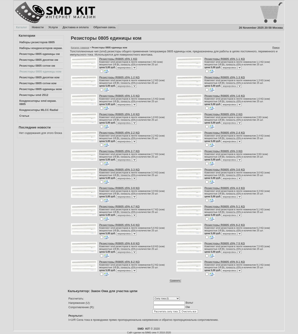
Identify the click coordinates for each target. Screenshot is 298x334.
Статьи (24, 115)
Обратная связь (104, 27)
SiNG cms (150, 332)
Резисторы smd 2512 (33, 95)
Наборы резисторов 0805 (37, 42)
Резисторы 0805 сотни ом (37, 65)
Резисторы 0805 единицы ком (40, 71)
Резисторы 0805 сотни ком (37, 83)
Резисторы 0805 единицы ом (39, 54)
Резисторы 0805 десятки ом (38, 59)
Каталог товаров (80, 47)
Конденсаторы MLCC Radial (38, 110)
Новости (37, 27)
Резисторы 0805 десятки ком (39, 77)
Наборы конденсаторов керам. (41, 48)
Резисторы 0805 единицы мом (40, 89)
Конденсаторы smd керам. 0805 (37, 102)
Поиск (276, 47)
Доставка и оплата (75, 27)
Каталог (21, 27)
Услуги (53, 27)
